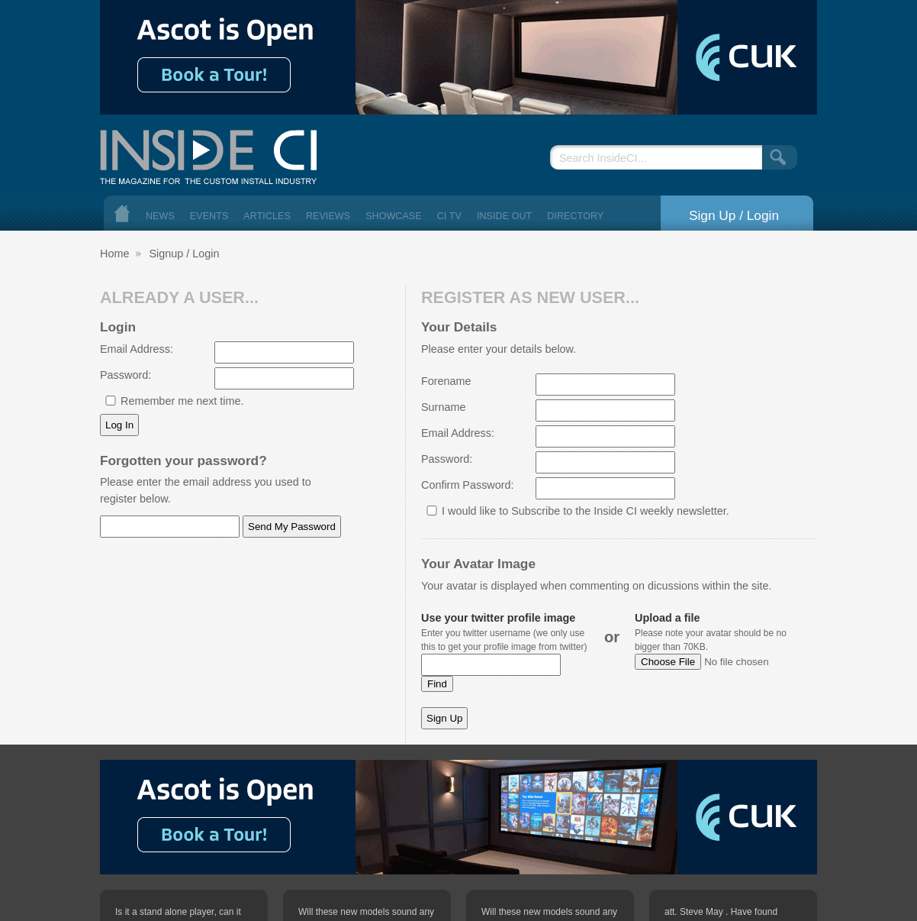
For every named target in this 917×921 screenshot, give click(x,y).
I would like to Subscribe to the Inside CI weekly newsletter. (585, 511)
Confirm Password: (467, 485)
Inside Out (504, 216)
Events (209, 216)
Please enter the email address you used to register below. (205, 490)
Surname (443, 407)
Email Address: (136, 349)
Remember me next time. (182, 401)
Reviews (328, 216)
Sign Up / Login (734, 215)
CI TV (449, 216)
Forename (446, 381)
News (160, 216)
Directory (575, 216)
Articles (267, 216)
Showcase (393, 216)
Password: (125, 375)
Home (122, 213)
